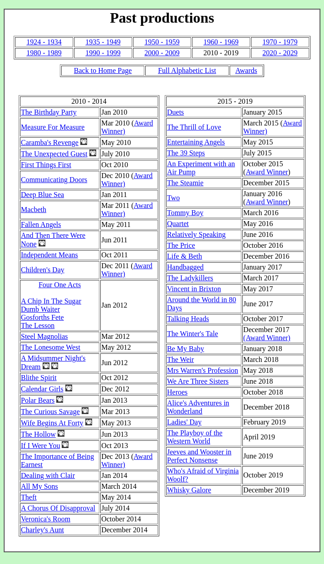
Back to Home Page (103, 70)
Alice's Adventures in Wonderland (198, 407)
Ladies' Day (184, 422)
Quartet (178, 223)
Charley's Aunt (42, 530)
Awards (246, 70)
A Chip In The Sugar (51, 301)
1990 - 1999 (102, 53)
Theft (29, 497)
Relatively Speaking (196, 234)
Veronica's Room (45, 519)
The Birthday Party (49, 112)
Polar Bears (37, 400)
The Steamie (185, 183)
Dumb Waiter (40, 309)
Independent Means (49, 255)
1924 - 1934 (43, 42)
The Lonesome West (50, 347)
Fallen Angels (41, 224)
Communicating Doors (54, 179)
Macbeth (33, 209)
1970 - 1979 (279, 42)
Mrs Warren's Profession (202, 370)
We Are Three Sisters (198, 381)
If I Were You (40, 445)
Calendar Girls (42, 389)
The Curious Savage (50, 411)
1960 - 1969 (220, 42)
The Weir (180, 359)
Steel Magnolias (44, 336)
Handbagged (185, 267)
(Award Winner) (266, 338)
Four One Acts (60, 285)
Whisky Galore (189, 490)
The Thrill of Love (194, 127)
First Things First (46, 165)
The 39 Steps (186, 153)
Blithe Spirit (39, 377)
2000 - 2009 (161, 53)
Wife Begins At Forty (52, 423)
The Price (181, 245)
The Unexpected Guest (54, 154)
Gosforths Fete (42, 317)
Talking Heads (188, 319)
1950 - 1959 (161, 42)
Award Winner (266, 172)
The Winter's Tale (192, 333)
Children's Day (42, 270)
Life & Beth (184, 256)
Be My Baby (185, 348)
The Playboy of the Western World (194, 437)
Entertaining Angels (196, 142)
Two (173, 198)
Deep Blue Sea (42, 194)
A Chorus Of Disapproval (58, 508)
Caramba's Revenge (50, 142)
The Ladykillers (190, 278)
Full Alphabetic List (187, 70)
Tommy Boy (185, 213)
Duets (175, 112)
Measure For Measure (52, 127)
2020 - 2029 (279, 53)
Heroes (177, 392)
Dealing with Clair (48, 475)
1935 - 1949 (102, 42)
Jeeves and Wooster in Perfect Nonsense (199, 456)
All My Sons (39, 486)
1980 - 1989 (43, 53)
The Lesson (37, 325)
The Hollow (38, 434)
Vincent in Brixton (194, 289)
